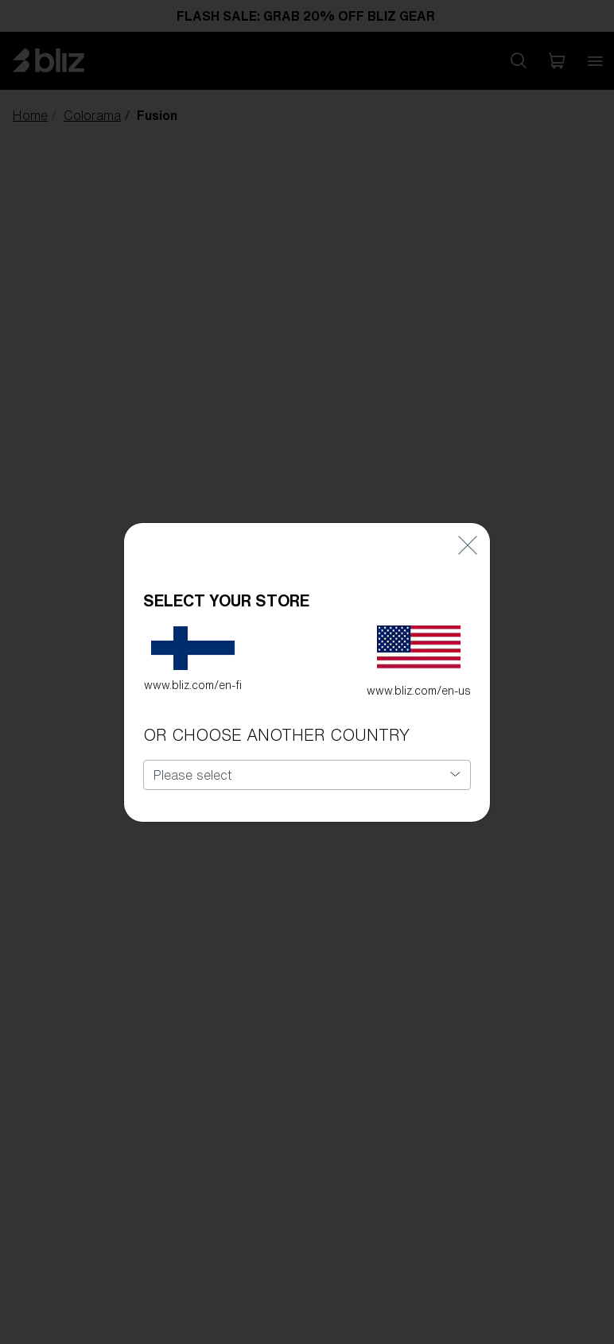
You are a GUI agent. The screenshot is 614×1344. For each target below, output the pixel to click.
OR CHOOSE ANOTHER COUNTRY (276, 734)
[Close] (467, 546)
